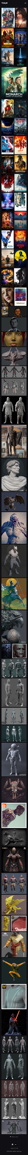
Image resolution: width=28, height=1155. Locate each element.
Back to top (14, 1148)
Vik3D (4, 3)
